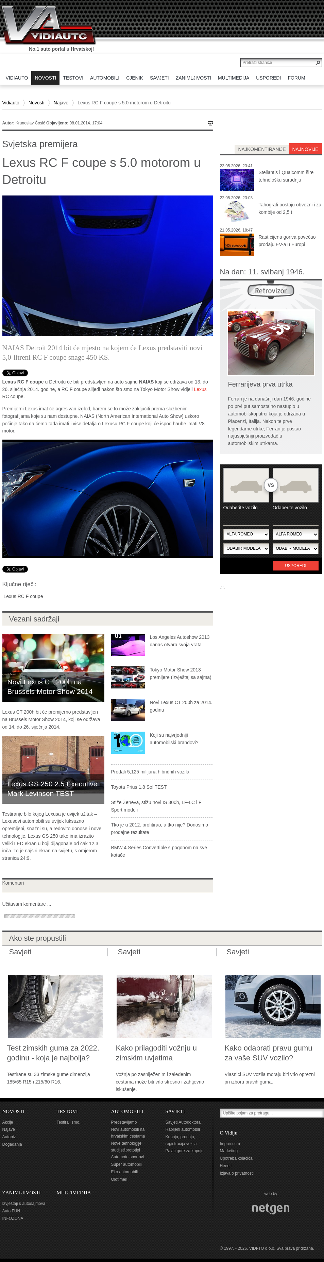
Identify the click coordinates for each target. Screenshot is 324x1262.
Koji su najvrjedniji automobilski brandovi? (174, 738)
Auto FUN (11, 1211)
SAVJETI (175, 1111)
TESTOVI (67, 1111)
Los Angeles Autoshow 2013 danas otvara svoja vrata (180, 640)
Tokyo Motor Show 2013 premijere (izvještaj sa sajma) (180, 673)
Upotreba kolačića (236, 1158)
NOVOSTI (13, 1111)
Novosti (37, 102)
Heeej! (226, 1165)
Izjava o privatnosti (237, 1173)
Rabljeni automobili (183, 1129)
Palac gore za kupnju (185, 1150)
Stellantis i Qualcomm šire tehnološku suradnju (286, 176)
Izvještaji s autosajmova (24, 1203)
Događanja (12, 1144)
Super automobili (126, 1164)
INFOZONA (12, 1218)
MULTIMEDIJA (74, 1192)
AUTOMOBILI (127, 1111)
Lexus (200, 389)
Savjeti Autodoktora (183, 1122)
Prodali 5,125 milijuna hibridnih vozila (150, 771)
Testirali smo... (70, 1122)
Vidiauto (10, 102)
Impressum (230, 1143)
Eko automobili (124, 1172)
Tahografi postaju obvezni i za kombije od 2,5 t (290, 208)
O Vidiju (229, 1133)
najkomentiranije (262, 149)
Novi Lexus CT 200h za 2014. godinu (181, 706)
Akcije (7, 1122)
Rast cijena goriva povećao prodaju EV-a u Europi (287, 240)
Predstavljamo (124, 1122)
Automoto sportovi (127, 1157)
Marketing (229, 1150)
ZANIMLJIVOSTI (21, 1192)
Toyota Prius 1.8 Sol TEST (139, 787)
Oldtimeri (119, 1179)
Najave (61, 102)
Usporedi (295, 565)
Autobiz (9, 1137)
